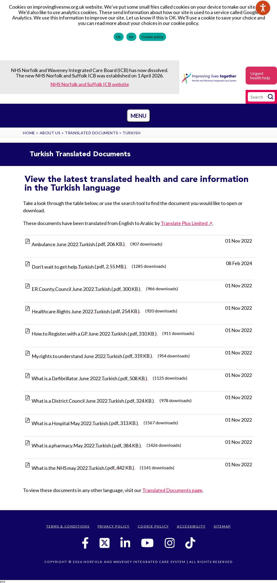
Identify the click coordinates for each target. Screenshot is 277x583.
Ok (118, 37)
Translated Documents (91, 133)
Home (29, 133)
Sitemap (222, 526)
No (131, 37)
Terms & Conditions (68, 526)
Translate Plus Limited (184, 223)
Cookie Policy (153, 526)
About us (50, 133)
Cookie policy (153, 37)
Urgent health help (260, 75)
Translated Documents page (172, 490)
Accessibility (191, 526)
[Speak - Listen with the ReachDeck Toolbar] (263, 8)
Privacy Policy (114, 526)
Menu (138, 115)
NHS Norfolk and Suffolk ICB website (89, 84)
